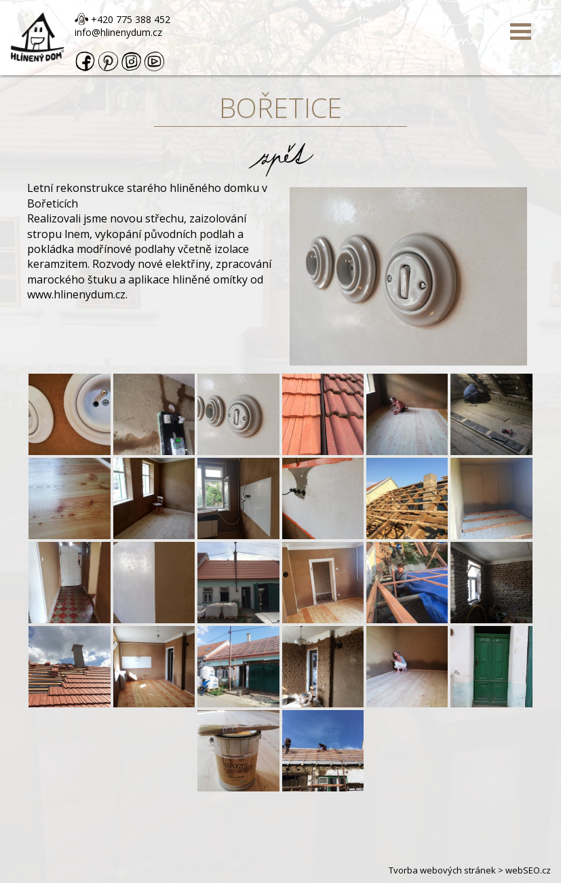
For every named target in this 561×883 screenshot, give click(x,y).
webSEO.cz (528, 870)
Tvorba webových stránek (442, 870)
